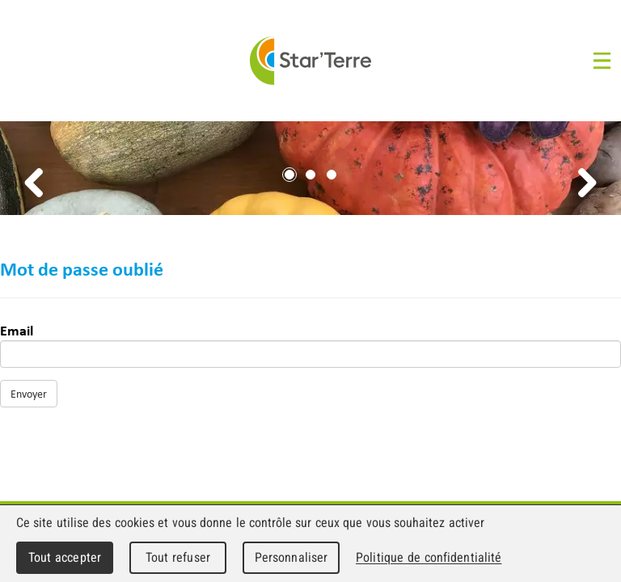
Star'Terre (310, 60)
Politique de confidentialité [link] (428, 557)
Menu (603, 61)
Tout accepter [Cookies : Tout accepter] (64, 557)
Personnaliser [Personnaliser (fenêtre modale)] (291, 557)
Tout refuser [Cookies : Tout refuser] (178, 557)
